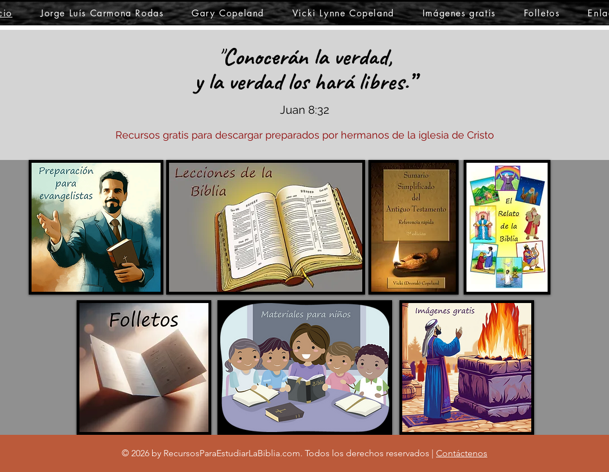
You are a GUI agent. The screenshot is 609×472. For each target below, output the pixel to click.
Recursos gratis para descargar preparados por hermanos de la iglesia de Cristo (304, 135)
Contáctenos (461, 453)
